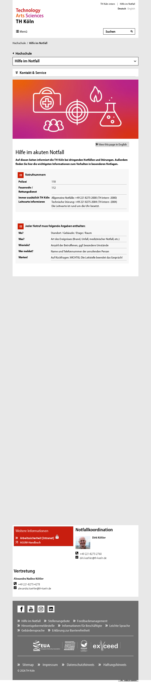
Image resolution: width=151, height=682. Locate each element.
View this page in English (113, 144)
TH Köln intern (107, 4)
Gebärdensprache (33, 630)
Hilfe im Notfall (127, 4)
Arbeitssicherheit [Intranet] (37, 538)
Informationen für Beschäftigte (82, 625)
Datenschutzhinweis (80, 664)
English (131, 8)
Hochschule (19, 43)
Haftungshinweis (114, 664)
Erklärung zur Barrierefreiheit (71, 630)
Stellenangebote (59, 621)
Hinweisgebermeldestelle (38, 625)
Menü (23, 31)
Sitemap (28, 664)
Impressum (50, 664)
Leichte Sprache (119, 625)
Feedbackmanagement (92, 621)
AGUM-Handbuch (30, 542)
